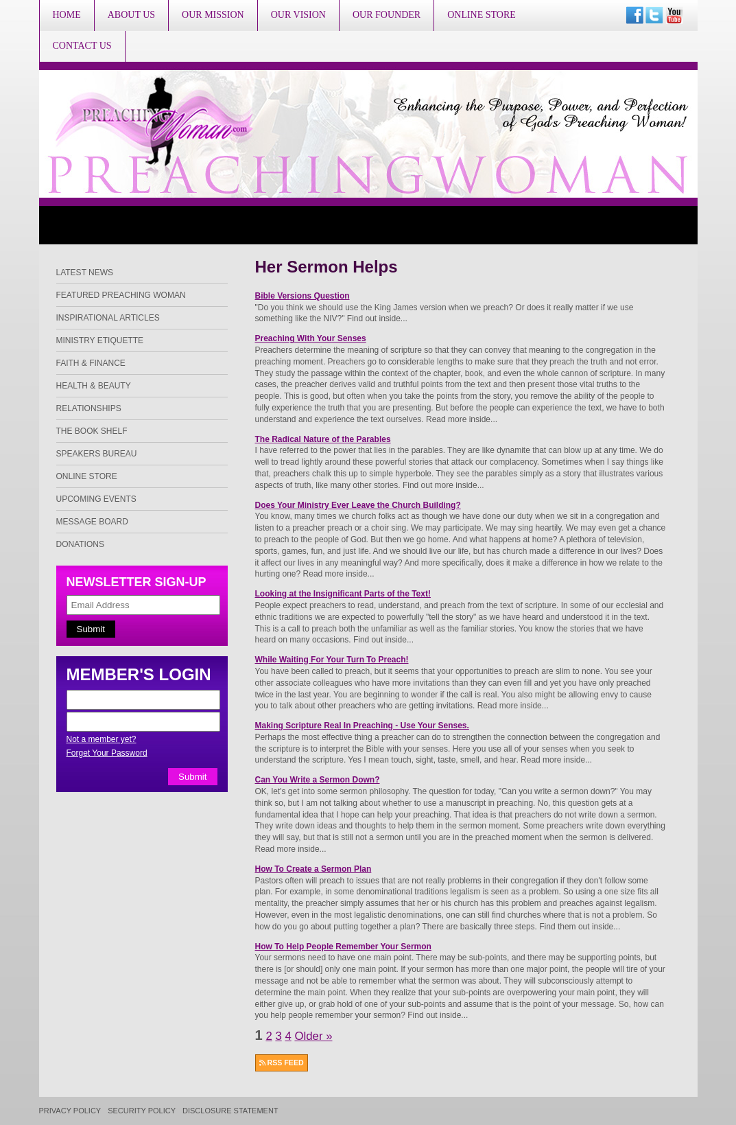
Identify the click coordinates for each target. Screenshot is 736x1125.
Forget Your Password (107, 753)
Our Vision (298, 15)
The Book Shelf (92, 431)
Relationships (88, 408)
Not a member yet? (101, 739)
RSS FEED (281, 1062)
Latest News (85, 272)
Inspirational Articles (108, 318)
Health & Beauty (93, 386)
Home (67, 15)
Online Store (481, 15)
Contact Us (82, 45)
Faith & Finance (91, 363)
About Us (131, 15)
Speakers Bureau (96, 454)
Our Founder (386, 15)
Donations (80, 544)
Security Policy (142, 1111)
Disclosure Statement (230, 1111)
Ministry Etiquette (100, 340)
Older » (313, 1036)
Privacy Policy (70, 1111)
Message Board (92, 521)
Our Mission (213, 15)
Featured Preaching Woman (121, 295)
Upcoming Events (96, 499)
